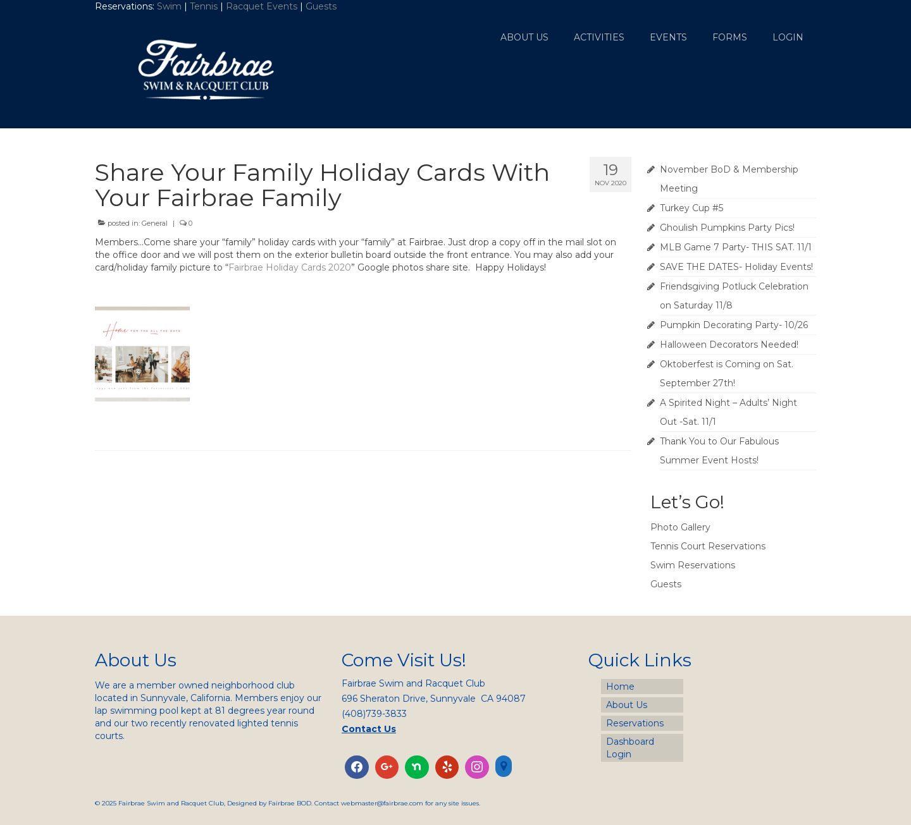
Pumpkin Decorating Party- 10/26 (734, 325)
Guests (322, 6)
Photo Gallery (680, 527)
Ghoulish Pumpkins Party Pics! (727, 227)
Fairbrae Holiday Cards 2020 (289, 267)
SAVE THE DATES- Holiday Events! (736, 266)
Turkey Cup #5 (691, 208)
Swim (170, 6)
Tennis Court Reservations (707, 546)
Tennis (204, 6)
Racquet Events (261, 6)
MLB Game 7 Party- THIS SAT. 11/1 (736, 247)
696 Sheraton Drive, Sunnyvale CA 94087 (434, 698)
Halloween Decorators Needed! (729, 344)
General (155, 223)
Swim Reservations (692, 565)
